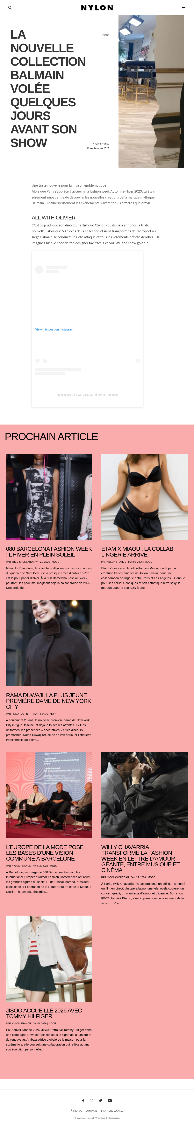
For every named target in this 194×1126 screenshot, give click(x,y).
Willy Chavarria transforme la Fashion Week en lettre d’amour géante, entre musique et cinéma (140, 858)
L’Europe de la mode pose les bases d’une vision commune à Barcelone (44, 853)
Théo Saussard (22, 561)
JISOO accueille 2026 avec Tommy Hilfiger (44, 1013)
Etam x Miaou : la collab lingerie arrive (137, 552)
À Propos (76, 1110)
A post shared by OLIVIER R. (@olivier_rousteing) (88, 394)
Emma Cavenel (21, 714)
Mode (55, 561)
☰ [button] (184, 7)
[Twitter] (100, 1100)
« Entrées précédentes (14, 1060)
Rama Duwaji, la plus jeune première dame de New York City (48, 701)
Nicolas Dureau (118, 877)
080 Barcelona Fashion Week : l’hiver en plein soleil (49, 552)
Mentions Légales (112, 1110)
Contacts (92, 1110)
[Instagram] (91, 1100)
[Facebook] (83, 1100)
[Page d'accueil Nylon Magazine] (97, 8)
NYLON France (116, 561)
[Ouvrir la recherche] (10, 8)
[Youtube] (110, 1100)
